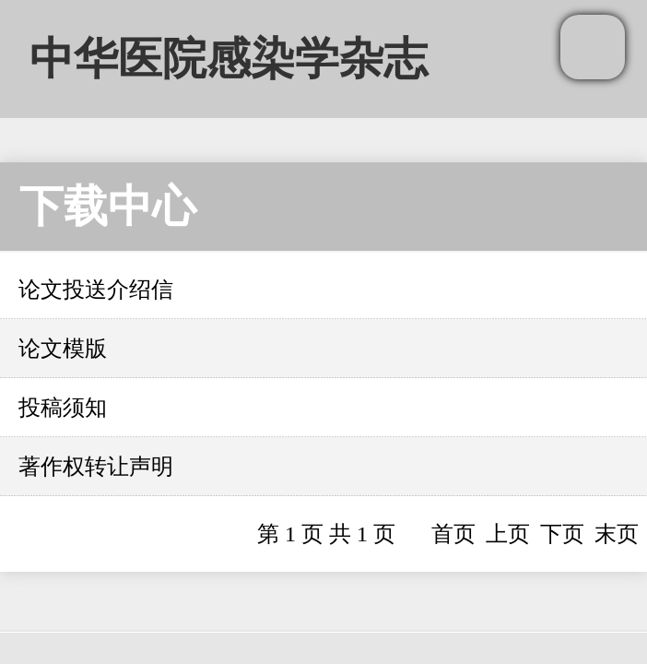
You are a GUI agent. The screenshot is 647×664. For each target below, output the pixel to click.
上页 (508, 534)
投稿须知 (62, 408)
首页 (453, 534)
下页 (562, 534)
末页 (616, 534)
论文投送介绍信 (95, 290)
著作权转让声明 (95, 467)
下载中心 (107, 206)
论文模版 (62, 349)
